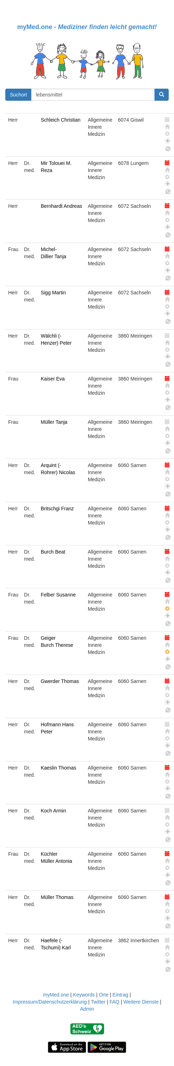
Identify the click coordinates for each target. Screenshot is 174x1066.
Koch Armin (53, 811)
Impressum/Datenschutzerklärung (50, 1002)
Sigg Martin (53, 292)
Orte (103, 995)
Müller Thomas (57, 897)
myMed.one (56, 995)
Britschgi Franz (57, 508)
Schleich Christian (60, 120)
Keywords (84, 995)
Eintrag (120, 995)
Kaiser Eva (53, 379)
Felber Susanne (58, 595)
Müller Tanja (54, 422)
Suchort (18, 95)
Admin (87, 1009)
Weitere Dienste (140, 1002)
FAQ (114, 1002)
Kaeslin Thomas (58, 768)
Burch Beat (53, 552)
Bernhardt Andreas (61, 206)
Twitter (98, 1002)
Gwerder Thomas (60, 681)
